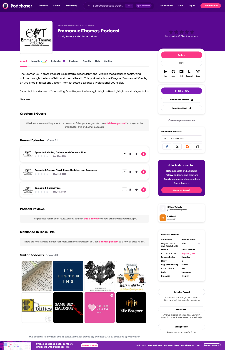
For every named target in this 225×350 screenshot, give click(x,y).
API (198, 345)
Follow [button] (181, 55)
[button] (44, 5)
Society (70, 36)
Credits (87, 61)
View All (52, 140)
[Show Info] (199, 243)
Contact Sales (211, 5)
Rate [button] (181, 63)
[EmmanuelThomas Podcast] (36, 37)
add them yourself (115, 123)
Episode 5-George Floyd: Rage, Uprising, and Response (66, 170)
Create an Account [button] (181, 190)
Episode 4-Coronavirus (47, 187)
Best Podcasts (155, 345)
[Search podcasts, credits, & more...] (108, 5)
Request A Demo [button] (89, 345)
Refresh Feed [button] (181, 309)
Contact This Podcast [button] (181, 100)
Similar (108, 61)
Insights (39, 61)
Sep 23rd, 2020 (189, 253)
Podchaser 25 (187, 345)
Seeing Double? (181, 327)
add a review (91, 218)
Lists (97, 61)
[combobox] (121, 5)
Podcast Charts (171, 345)
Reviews (73, 61)
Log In (192, 5)
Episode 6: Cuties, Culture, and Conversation (60, 152)
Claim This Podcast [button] (181, 292)
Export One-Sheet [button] (181, 108)
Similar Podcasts (32, 255)
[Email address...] (181, 139)
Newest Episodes (32, 140)
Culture (83, 36)
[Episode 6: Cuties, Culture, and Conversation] (28, 154)
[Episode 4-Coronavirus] (28, 190)
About (23, 61)
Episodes (58, 61)
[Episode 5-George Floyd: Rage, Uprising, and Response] (28, 172)
